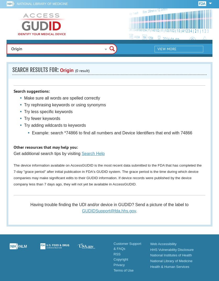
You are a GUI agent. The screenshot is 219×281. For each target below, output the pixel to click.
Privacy (119, 265)
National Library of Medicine (42, 4)
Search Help (93, 153)
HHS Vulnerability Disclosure (172, 250)
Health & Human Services (169, 267)
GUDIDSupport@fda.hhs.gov (109, 211)
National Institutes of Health (171, 255)
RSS (117, 254)
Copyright (121, 259)
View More (167, 49)
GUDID (42, 24)
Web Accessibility (163, 244)
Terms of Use (124, 270)
